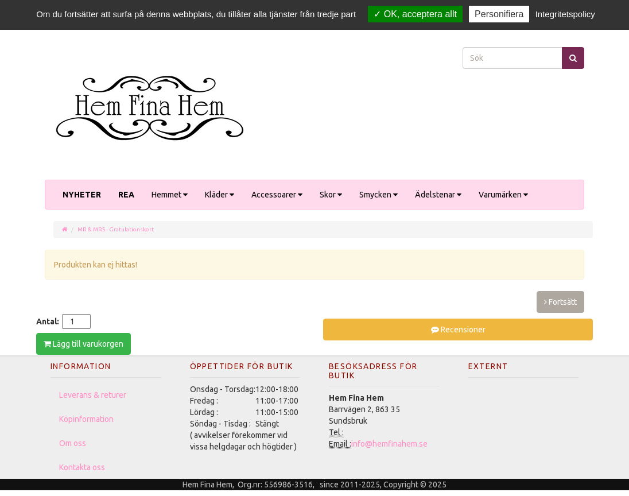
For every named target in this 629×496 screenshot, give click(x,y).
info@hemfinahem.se (389, 443)
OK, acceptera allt (415, 14)
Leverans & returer (92, 395)
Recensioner (458, 329)
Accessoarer (276, 194)
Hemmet (170, 194)
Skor (331, 194)
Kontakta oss (82, 467)
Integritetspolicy (565, 14)
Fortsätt (560, 302)
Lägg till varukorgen (83, 343)
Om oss (72, 443)
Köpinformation (86, 419)
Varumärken (503, 194)
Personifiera (499, 14)
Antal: (47, 321)
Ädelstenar (438, 194)
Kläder (219, 194)
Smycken (378, 194)
